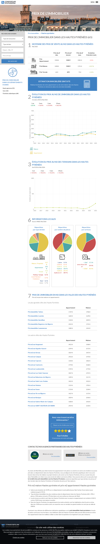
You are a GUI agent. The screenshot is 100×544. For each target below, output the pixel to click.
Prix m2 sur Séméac (34, 385)
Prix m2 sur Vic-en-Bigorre (37, 393)
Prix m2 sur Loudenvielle (36, 369)
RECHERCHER (12, 61)
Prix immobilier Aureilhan (36, 320)
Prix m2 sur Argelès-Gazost (37, 348)
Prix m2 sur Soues (34, 389)
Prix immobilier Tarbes (35, 312)
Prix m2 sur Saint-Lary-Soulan (38, 381)
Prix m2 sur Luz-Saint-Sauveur (38, 373)
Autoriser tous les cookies (81, 537)
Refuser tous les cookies (50, 537)
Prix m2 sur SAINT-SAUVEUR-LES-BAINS (41, 406)
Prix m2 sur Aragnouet (35, 344)
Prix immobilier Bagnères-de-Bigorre (40, 324)
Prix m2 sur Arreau (34, 352)
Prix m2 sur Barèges (34, 397)
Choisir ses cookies (18, 537)
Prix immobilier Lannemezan (37, 328)
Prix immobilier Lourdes (36, 316)
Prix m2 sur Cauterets (35, 365)
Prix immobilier (55, 456)
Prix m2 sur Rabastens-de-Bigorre (39, 377)
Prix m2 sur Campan (34, 357)
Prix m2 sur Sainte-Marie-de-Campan (40, 401)
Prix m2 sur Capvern (34, 361)
